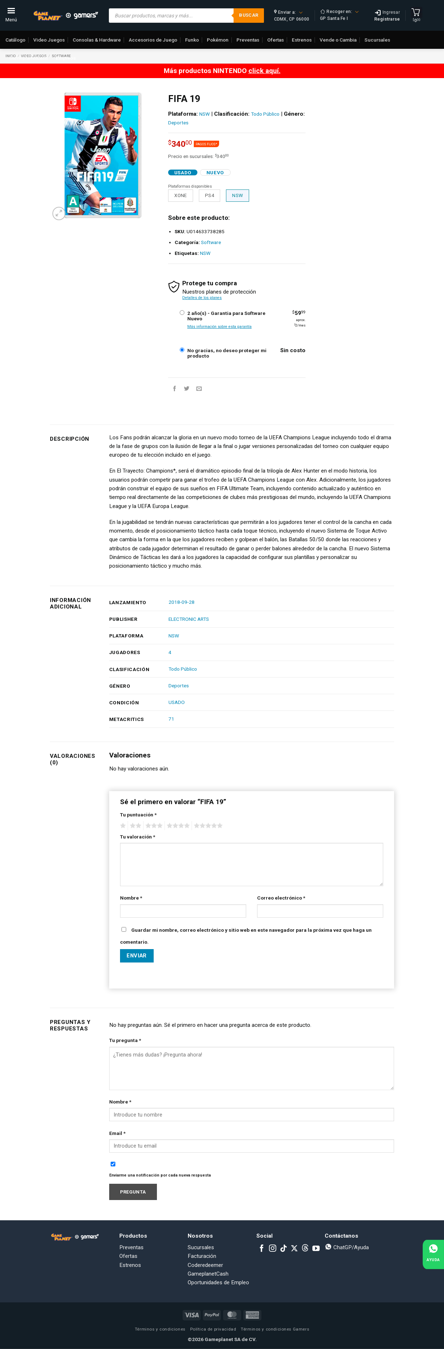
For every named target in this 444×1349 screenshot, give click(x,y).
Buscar (248, 15)
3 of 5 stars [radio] (153, 826)
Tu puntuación (138, 814)
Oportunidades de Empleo (218, 1282)
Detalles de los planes (202, 297)
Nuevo (215, 172)
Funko (192, 40)
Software (211, 242)
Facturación (202, 1256)
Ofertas (275, 40)
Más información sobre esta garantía (219, 326)
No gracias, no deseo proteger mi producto (226, 353)
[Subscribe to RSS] (305, 1249)
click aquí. (264, 71)
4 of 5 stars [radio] (177, 826)
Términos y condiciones (160, 1329)
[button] (59, 213)
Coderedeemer (205, 1265)
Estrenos (302, 40)
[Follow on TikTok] (283, 1249)
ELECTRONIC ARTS (188, 619)
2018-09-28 (181, 602)
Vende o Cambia (338, 40)
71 (171, 719)
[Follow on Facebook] (261, 1249)
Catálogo (15, 40)
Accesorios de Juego (153, 40)
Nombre (131, 898)
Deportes (178, 122)
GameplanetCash (28, 58)
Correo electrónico (281, 898)
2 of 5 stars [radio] (134, 826)
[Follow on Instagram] (272, 1249)
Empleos (66, 58)
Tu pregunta (125, 1040)
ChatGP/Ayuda (347, 1247)
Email (117, 1133)
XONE (180, 195)
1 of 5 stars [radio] (122, 826)
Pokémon (218, 40)
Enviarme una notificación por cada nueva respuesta (160, 1175)
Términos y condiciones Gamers (275, 1329)
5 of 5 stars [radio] (207, 826)
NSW (204, 114)
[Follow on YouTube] (316, 1249)
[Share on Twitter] (186, 388)
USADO (176, 702)
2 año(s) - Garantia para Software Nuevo (226, 316)
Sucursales (377, 40)
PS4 (209, 195)
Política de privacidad (213, 1329)
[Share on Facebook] (174, 388)
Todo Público (265, 114)
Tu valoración (137, 837)
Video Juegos (49, 40)
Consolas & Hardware (97, 40)
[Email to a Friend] (199, 388)
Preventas (247, 40)
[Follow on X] (294, 1249)
